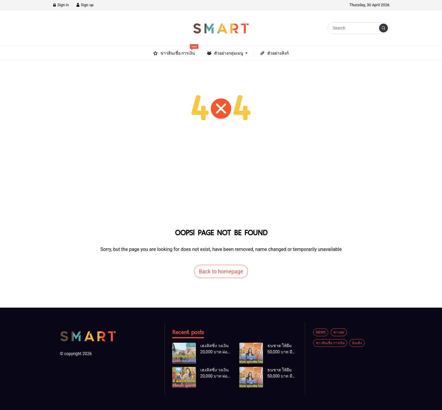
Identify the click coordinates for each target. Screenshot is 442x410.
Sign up (84, 5)
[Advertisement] (221, 181)
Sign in (61, 5)
